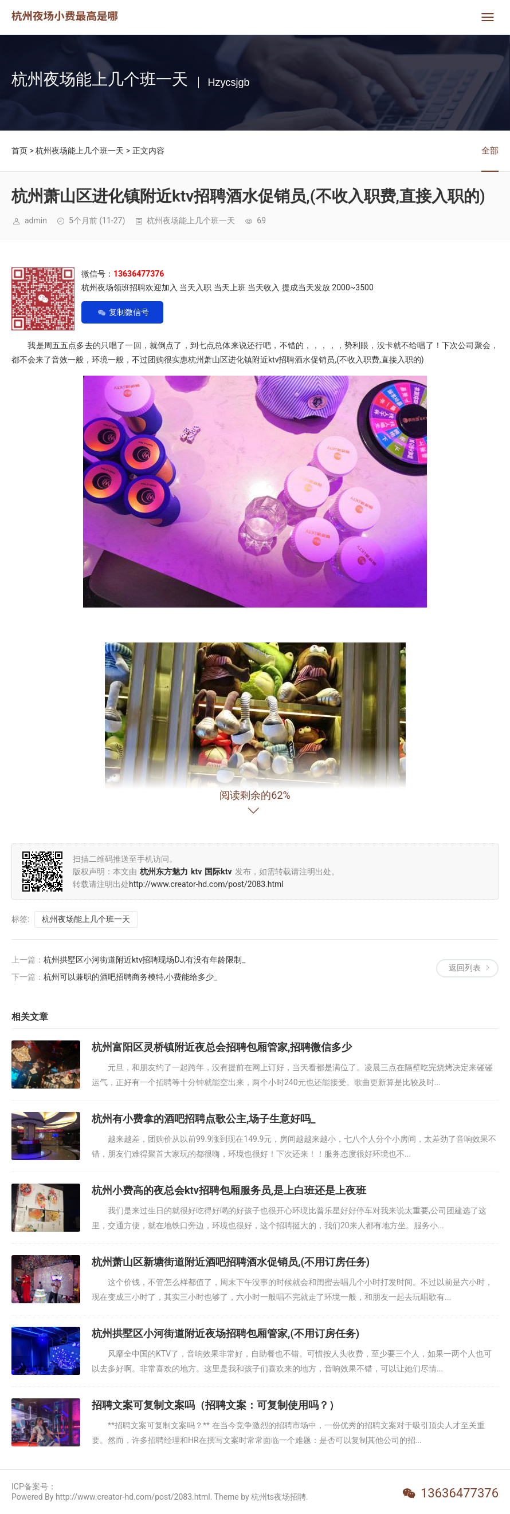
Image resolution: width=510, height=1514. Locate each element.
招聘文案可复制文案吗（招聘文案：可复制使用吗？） (215, 1405)
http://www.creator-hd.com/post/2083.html (206, 884)
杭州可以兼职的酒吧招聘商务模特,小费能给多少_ (130, 976)
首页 (19, 150)
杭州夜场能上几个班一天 (80, 150)
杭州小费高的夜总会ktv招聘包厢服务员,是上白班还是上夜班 (229, 1190)
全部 (490, 150)
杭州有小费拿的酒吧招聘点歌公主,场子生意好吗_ (203, 1119)
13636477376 (460, 1493)
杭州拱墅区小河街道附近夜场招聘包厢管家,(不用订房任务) (225, 1333)
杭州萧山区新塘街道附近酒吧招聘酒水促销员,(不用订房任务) (231, 1262)
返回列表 (465, 967)
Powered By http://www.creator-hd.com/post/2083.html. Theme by (131, 1496)
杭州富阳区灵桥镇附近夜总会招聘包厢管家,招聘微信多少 (222, 1047)
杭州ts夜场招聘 (278, 1496)
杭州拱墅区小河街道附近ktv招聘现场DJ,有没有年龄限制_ (144, 959)
